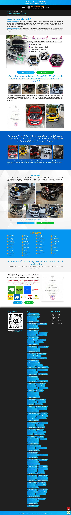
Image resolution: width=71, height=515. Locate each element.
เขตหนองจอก (40, 235)
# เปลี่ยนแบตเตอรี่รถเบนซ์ (32, 452)
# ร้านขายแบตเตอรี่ (41, 498)
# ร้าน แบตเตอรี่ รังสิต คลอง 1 (33, 420)
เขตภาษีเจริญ (26, 243)
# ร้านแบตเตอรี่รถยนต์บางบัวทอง (33, 397)
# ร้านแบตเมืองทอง (31, 383)
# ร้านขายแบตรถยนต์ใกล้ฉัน (32, 333)
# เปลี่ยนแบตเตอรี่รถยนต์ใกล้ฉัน (33, 316)
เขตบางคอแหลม (41, 246)
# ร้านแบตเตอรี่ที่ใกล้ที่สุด (42, 489)
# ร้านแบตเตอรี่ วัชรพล (32, 478)
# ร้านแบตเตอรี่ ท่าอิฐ (31, 385)
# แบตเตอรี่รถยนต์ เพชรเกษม (33, 392)
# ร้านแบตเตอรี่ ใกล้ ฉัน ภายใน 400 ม (34, 356)
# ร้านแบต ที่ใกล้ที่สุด (39, 342)
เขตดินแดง (25, 244)
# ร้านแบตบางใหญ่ (31, 406)
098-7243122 (31, 3)
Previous (5, 116)
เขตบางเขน (11, 237)
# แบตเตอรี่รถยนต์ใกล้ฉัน (42, 323)
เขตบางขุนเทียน (12, 243)
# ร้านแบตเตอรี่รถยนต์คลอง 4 (33, 411)
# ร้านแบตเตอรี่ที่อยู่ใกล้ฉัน (32, 339)
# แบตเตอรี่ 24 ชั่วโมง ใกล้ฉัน (33, 337)
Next (65, 116)
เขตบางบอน (54, 240)
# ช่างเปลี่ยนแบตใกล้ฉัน (42, 358)
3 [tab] (34, 129)
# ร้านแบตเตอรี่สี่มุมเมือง (42, 374)
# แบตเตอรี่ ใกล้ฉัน (42, 339)
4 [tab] (36, 129)
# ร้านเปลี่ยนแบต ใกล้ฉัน (42, 335)
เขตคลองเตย (26, 247)
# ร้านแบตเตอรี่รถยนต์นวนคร (42, 415)
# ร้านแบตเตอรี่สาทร (31, 480)
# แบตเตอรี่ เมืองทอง (43, 422)
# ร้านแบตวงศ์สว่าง (31, 425)
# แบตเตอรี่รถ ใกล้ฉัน (31, 353)
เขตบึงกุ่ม (40, 244)
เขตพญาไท (11, 240)
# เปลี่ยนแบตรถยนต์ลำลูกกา (32, 376)
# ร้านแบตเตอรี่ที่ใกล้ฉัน (32, 358)
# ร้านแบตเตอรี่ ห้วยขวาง (32, 471)
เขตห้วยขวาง (11, 241)
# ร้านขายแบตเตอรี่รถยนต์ (40, 494)
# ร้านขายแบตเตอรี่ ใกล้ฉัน (32, 491)
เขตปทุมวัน (40, 237)
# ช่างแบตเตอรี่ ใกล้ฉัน (32, 335)
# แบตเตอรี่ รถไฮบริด (31, 429)
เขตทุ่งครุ (10, 247)
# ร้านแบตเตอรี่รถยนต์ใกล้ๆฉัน (33, 344)
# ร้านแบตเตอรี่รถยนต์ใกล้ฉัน (33, 330)
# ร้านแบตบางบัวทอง (31, 415)
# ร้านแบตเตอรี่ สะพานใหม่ (42, 478)
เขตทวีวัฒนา (11, 253)
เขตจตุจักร (25, 246)
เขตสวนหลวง (40, 247)
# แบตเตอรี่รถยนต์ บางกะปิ (32, 459)
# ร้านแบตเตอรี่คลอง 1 (32, 381)
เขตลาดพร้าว (40, 249)
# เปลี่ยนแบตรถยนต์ (31, 436)
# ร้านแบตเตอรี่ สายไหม (43, 468)
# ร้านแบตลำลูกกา (31, 418)
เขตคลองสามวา (41, 252)
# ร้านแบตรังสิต (30, 404)
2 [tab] (32, 129)
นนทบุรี (39, 253)
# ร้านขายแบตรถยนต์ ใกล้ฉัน (41, 485)
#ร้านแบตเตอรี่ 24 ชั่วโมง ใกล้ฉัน (33, 314)
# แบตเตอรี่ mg (40, 429)
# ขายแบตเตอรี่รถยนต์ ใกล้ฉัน (33, 455)
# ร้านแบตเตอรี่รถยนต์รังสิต (33, 388)
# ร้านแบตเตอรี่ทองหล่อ (43, 475)
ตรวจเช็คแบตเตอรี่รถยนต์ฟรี (13, 22)
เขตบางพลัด (11, 244)
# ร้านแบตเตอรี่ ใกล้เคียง (32, 346)
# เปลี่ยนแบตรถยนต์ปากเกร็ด (33, 422)
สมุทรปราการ (11, 255)
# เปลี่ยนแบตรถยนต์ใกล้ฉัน (43, 346)
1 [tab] (31, 129)
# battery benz (43, 438)
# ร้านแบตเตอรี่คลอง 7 (41, 383)
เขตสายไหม (40, 250)
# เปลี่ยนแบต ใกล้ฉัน (41, 432)
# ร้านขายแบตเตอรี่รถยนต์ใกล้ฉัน (33, 349)
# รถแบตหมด (30, 434)
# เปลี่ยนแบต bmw (31, 448)
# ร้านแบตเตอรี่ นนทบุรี (44, 388)
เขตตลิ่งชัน (40, 241)
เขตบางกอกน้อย (55, 241)
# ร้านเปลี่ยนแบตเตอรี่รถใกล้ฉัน (33, 321)
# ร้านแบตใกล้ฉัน (31, 342)
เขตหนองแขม (40, 243)
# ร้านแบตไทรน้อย (44, 413)
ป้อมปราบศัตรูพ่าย (27, 255)
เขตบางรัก (54, 235)
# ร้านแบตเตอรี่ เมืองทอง (32, 468)
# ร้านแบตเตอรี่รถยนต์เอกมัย (42, 480)
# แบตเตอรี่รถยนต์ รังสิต (42, 409)
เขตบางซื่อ (11, 246)
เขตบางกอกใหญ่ (41, 240)
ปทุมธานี (54, 253)
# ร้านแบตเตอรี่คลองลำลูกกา (43, 369)
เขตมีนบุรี (11, 238)
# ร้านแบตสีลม (41, 471)
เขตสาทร (54, 244)
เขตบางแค (11, 250)
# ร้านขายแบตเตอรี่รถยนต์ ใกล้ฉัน (33, 496)
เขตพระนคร (11, 235)
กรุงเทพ (24, 253)
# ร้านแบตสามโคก (42, 402)
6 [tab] (40, 129)
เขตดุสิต (25, 235)
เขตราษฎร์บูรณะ (55, 243)
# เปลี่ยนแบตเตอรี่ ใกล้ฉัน (32, 319)
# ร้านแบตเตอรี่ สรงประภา (32, 457)
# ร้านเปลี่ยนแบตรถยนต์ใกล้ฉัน (33, 328)
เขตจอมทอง (54, 247)
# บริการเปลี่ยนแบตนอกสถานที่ (33, 443)
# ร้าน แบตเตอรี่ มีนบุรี (43, 459)
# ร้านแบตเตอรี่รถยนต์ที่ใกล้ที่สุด (42, 367)
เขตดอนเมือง (11, 249)
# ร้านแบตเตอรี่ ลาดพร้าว (32, 466)
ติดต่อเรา (47, 7)
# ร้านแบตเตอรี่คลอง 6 (41, 399)
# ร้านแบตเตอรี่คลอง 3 (32, 409)
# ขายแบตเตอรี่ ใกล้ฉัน (32, 323)
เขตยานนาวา (40, 238)
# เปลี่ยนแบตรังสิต (38, 404)
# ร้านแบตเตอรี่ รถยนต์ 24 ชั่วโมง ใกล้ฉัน (35, 365)
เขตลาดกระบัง (26, 238)
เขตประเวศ (54, 246)
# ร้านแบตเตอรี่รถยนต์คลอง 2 (33, 379)
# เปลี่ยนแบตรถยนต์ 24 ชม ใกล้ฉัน (34, 362)
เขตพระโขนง (54, 237)
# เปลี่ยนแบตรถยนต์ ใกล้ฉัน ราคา (33, 351)
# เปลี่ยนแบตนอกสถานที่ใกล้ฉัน (33, 360)
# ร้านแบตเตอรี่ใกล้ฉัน (43, 491)
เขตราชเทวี (25, 249)
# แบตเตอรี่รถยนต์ (40, 436)
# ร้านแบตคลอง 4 (40, 425)
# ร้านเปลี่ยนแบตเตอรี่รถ (32, 489)
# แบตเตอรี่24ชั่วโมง (40, 427)
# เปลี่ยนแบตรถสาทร (31, 473)
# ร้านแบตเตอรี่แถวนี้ (43, 333)
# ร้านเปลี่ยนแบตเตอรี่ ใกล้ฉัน (33, 505)
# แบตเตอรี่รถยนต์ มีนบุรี (32, 475)
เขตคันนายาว (55, 250)
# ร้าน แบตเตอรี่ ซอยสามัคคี (42, 381)
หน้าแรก (23, 7)
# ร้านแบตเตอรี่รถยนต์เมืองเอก (33, 395)
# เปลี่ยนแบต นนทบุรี (31, 427)
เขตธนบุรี (25, 240)
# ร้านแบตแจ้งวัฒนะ (31, 399)
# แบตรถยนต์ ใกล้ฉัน (43, 455)
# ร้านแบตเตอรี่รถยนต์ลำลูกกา (41, 406)
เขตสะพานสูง (11, 252)
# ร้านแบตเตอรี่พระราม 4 (43, 466)
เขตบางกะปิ (25, 237)
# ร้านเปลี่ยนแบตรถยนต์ (32, 432)
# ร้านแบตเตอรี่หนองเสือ (32, 374)
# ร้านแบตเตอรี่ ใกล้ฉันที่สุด (32, 326)
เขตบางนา (54, 252)
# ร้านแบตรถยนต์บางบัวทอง (33, 372)
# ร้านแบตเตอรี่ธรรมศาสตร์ (41, 418)
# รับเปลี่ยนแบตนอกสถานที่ (39, 434)
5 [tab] (38, 129)
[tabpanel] (35, 116)
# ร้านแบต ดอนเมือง (40, 473)
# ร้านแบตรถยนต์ (31, 485)
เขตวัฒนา (54, 249)
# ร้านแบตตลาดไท (31, 390)
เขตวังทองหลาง (26, 252)
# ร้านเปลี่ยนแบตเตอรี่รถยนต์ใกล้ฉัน (34, 445)
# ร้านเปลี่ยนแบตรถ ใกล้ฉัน (32, 503)
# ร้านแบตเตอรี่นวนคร (32, 369)
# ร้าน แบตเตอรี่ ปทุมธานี (32, 402)
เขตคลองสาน (26, 241)
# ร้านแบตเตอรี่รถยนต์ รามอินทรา (33, 464)
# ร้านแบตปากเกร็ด (39, 390)
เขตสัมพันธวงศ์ (55, 238)
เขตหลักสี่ (25, 250)
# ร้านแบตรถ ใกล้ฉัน (31, 367)
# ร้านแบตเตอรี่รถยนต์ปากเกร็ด (33, 413)
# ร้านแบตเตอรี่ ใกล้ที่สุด (41, 353)
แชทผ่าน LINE (43, 3)
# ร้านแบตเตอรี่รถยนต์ (32, 482)
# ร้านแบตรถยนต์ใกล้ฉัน (32, 498)
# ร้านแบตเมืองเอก (40, 385)
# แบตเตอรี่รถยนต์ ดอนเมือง (33, 462)
